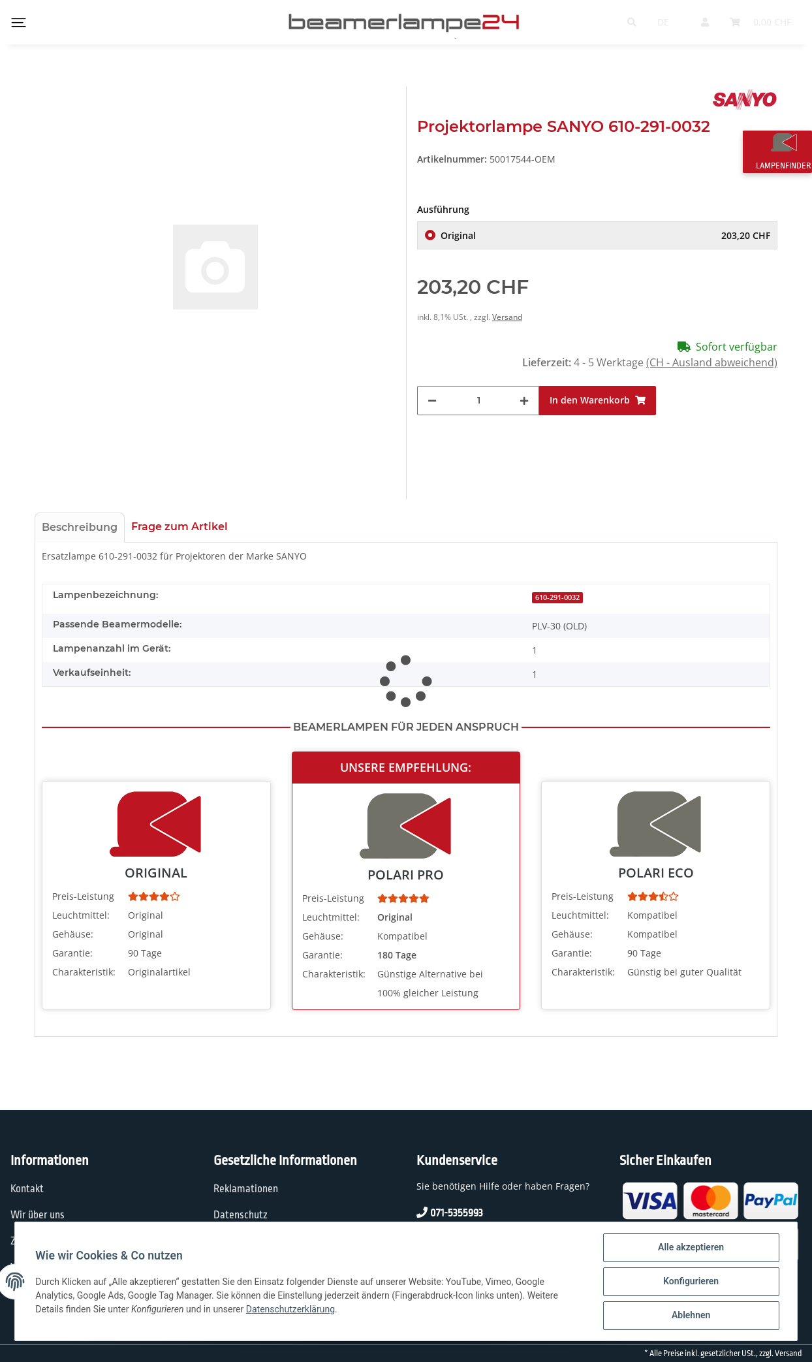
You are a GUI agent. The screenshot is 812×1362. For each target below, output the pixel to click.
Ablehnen (690, 1315)
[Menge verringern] (432, 401)
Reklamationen (245, 1189)
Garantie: (72, 953)
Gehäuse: (72, 934)
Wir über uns (37, 1215)
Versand (507, 317)
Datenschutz (240, 1215)
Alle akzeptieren (690, 1248)
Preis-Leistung (83, 896)
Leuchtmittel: (81, 915)
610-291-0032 (557, 597)
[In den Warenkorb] (597, 400)
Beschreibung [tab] (79, 527)
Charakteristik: (84, 972)
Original (605, 235)
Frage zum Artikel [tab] (179, 526)
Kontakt (27, 1189)
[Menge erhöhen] (524, 401)
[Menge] (478, 401)
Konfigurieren (690, 1281)
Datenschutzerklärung (290, 1309)
